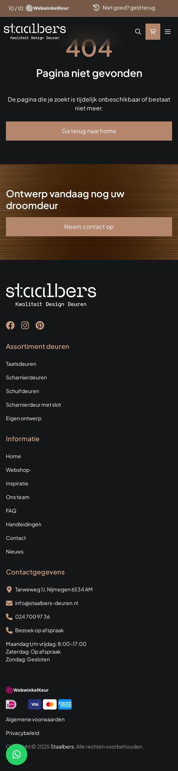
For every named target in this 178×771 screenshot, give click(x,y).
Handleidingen (23, 524)
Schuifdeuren (22, 391)
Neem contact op (89, 226)
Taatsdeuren (21, 363)
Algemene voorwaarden (35, 719)
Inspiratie (17, 483)
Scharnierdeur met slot (33, 404)
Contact (16, 537)
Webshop (18, 469)
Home (13, 456)
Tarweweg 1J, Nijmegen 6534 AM (54, 589)
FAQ (11, 510)
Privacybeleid (22, 732)
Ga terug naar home (89, 131)
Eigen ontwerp (23, 418)
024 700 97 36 (32, 616)
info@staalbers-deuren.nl (46, 603)
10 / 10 (15, 8)
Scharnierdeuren (26, 377)
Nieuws (15, 551)
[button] (138, 32)
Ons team (18, 497)
